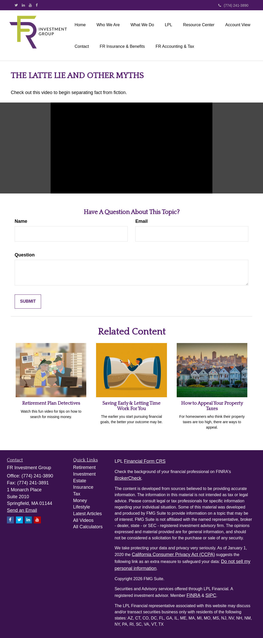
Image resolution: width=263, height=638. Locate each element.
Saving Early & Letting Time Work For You (131, 406)
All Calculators (88, 526)
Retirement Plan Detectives (51, 403)
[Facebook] (37, 5)
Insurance (83, 487)
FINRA (193, 595)
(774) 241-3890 (233, 5)
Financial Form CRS (145, 461)
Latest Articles (87, 513)
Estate (79, 480)
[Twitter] (16, 5)
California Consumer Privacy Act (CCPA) (173, 554)
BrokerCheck (128, 478)
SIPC (210, 595)
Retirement (84, 467)
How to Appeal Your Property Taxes (212, 406)
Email (141, 221)
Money (80, 500)
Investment (84, 474)
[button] (108, 24)
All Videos (83, 520)
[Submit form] (28, 301)
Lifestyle (81, 507)
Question (25, 254)
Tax (76, 493)
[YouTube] (30, 5)
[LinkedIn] (23, 5)
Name (21, 221)
